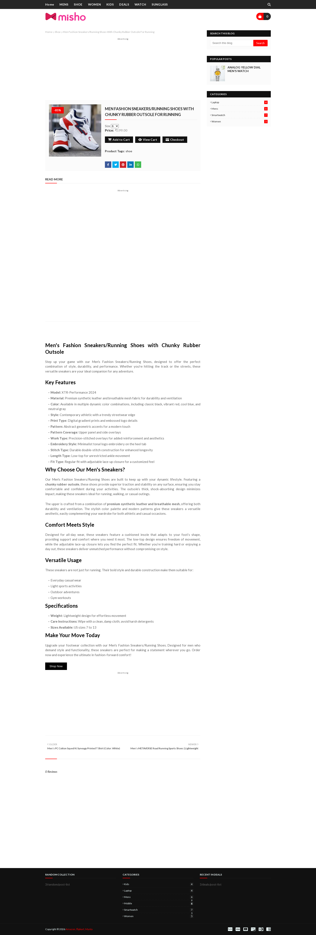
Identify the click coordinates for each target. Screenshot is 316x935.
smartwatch (240, 115)
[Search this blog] (231, 43)
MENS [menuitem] (63, 4)
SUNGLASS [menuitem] (160, 4)
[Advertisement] (122, 70)
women (240, 121)
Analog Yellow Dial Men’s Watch (244, 69)
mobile (159, 903)
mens (240, 108)
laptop (240, 102)
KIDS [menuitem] (110, 4)
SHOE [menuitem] (78, 4)
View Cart (147, 139)
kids (159, 884)
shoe (58, 31)
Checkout (175, 139)
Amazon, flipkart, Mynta (79, 929)
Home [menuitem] (49, 4)
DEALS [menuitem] (124, 4)
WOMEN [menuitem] (94, 4)
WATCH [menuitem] (140, 4)
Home (48, 31)
